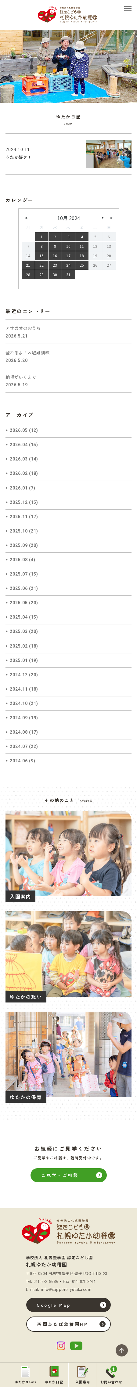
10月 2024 (68, 218)
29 (41, 274)
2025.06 (19, 588)
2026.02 (19, 473)
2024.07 (19, 746)
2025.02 (19, 646)
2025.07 (19, 574)
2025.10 (19, 531)
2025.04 (19, 617)
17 (68, 255)
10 (68, 246)
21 (28, 265)
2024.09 (19, 717)
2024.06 (19, 760)
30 (55, 274)
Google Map (53, 1305)
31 (68, 274)
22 (41, 265)
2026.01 (19, 488)
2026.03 (19, 459)
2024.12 (19, 674)
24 (68, 265)
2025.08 (19, 559)
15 (41, 255)
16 (55, 255)
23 (55, 265)
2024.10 (19, 703)
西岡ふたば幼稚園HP (62, 1324)
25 (82, 265)
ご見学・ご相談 (60, 1175)
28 (28, 274)
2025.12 (19, 502)
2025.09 (19, 545)
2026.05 (19, 430)
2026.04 (19, 444)
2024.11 (19, 689)
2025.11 (19, 516)
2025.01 (19, 660)
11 (82, 246)
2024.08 (19, 732)
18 (82, 255)
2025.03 (19, 631)
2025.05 (19, 602)
